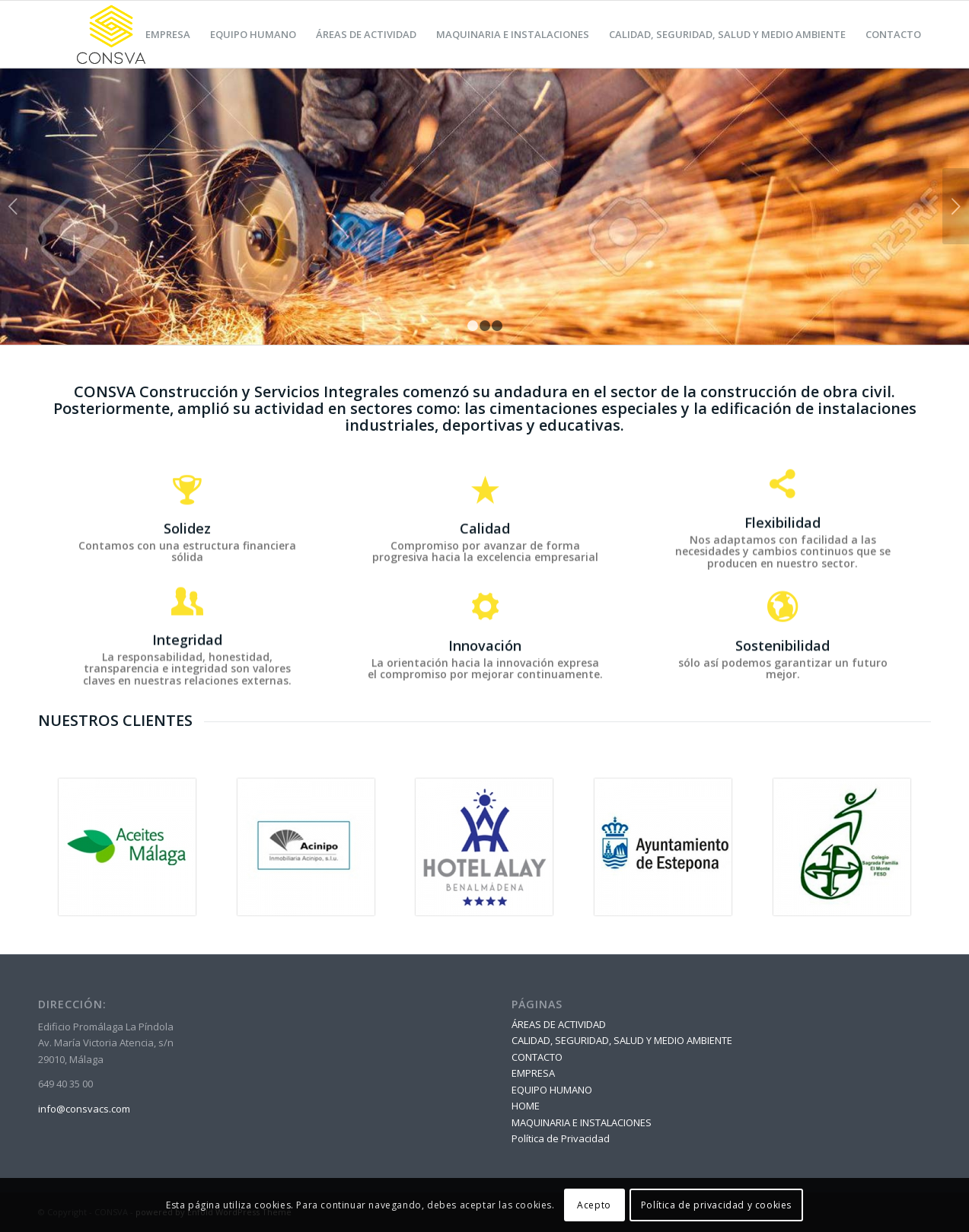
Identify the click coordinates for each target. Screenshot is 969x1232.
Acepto (594, 1205)
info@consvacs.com (84, 1109)
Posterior (955, 206)
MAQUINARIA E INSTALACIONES (582, 1122)
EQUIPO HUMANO (552, 1090)
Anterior (13, 206)
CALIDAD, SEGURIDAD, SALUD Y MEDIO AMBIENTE (622, 1040)
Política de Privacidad (561, 1138)
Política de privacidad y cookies (716, 1205)
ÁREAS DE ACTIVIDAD (559, 1024)
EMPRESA (533, 1073)
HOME (526, 1106)
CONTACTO (537, 1057)
